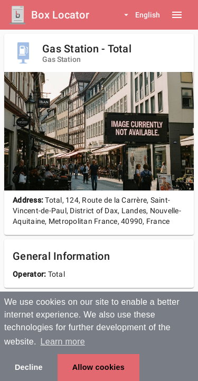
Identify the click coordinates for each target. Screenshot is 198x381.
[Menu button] (177, 15)
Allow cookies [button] (98, 367)
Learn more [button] (63, 341)
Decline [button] (29, 367)
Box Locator (60, 14)
